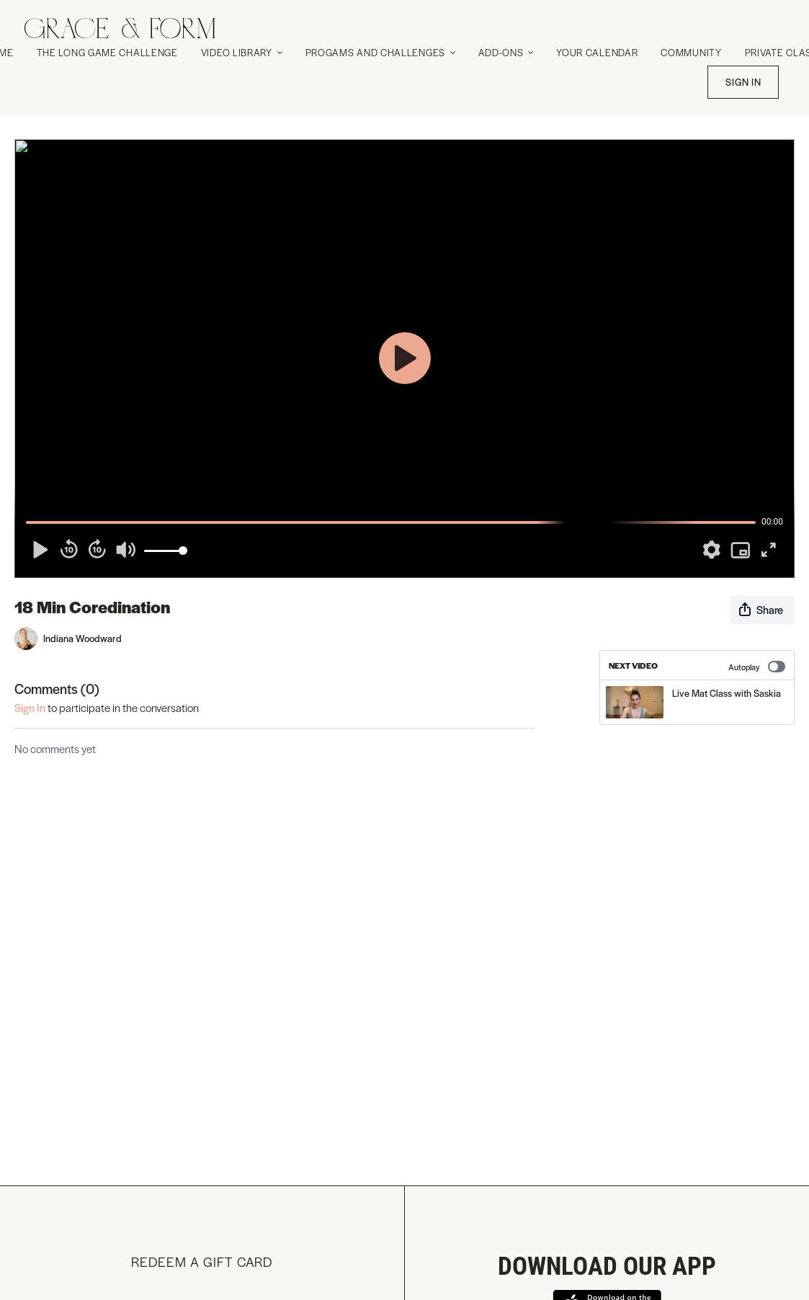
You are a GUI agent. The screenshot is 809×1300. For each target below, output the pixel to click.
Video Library (241, 52)
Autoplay (756, 666)
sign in (29, 707)
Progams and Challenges (380, 52)
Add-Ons (506, 52)
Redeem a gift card (201, 1261)
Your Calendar (597, 52)
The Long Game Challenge (107, 52)
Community (691, 52)
